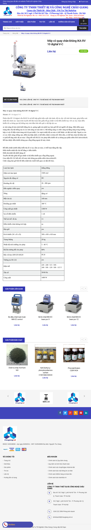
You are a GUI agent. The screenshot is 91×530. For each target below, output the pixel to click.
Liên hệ (6, 474)
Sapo (64, 527)
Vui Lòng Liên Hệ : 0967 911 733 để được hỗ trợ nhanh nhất (42, 100)
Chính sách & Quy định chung (57, 460)
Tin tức (6, 471)
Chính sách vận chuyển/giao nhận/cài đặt (61, 467)
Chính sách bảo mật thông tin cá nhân (60, 471)
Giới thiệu (7, 464)
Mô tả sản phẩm (10, 100)
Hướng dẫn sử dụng (10, 477)
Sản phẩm (7, 467)
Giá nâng (17, 316)
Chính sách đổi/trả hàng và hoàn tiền (60, 474)
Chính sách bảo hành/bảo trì (57, 477)
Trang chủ (7, 460)
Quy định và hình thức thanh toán (59, 464)
